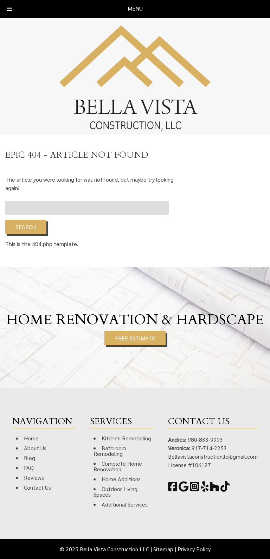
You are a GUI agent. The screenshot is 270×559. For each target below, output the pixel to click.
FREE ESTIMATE (135, 338)
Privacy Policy (194, 549)
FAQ (29, 467)
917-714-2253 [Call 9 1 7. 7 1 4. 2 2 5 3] (209, 448)
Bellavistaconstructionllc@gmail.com (213, 456)
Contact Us (37, 487)
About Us (35, 448)
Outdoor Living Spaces (115, 491)
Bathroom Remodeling (110, 450)
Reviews (34, 477)
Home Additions (121, 479)
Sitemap (163, 549)
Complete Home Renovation (118, 466)
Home (31, 438)
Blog (29, 457)
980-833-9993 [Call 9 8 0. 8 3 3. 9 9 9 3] (205, 439)
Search (26, 227)
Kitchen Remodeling (126, 438)
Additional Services (125, 504)
